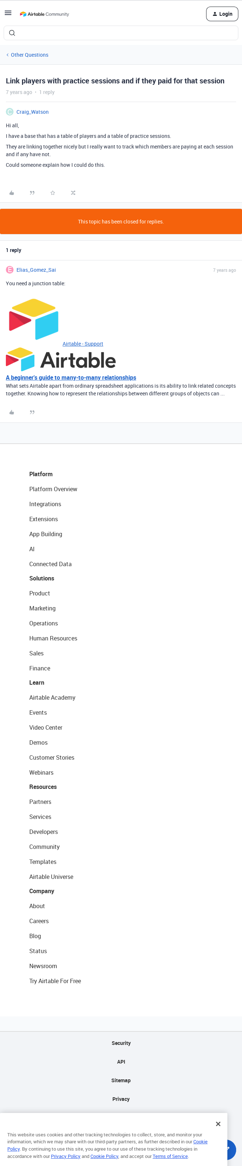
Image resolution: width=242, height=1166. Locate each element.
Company (41, 891)
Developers (43, 832)
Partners (40, 802)
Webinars (41, 772)
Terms (121, 1117)
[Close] (218, 1137)
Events (38, 712)
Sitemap (121, 1080)
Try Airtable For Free (55, 981)
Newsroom (43, 966)
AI (32, 549)
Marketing (42, 608)
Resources (43, 787)
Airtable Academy (52, 697)
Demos (38, 742)
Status (38, 951)
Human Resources (53, 638)
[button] (8, 15)
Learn (36, 682)
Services (40, 817)
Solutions (41, 578)
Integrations (45, 504)
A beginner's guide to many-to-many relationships (71, 377)
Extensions (43, 519)
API (121, 1061)
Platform (41, 474)
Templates (42, 862)
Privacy (121, 1098)
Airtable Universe (51, 877)
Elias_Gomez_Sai (36, 269)
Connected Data (50, 564)
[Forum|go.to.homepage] (44, 14)
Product (39, 593)
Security (121, 1042)
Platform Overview (53, 489)
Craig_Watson (32, 111)
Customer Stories (51, 757)
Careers (39, 921)
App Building (45, 534)
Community (44, 847)
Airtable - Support (83, 343)
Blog (35, 936)
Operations (43, 623)
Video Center (45, 727)
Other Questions (29, 54)
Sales (36, 653)
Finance (39, 668)
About (37, 906)
